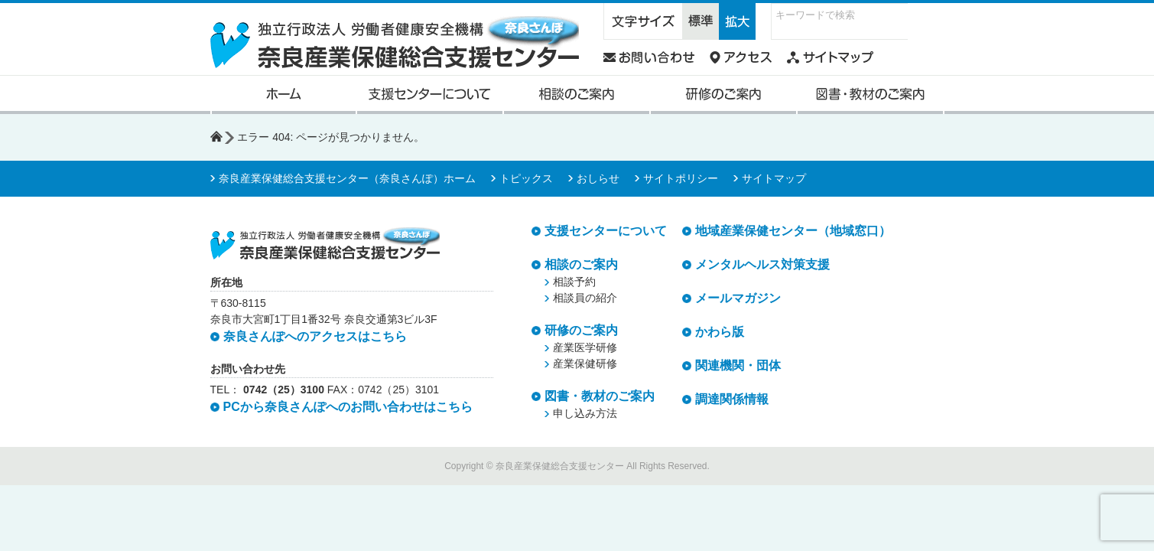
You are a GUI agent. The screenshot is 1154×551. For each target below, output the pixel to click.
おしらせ (598, 178)
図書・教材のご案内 (870, 95)
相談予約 (574, 282)
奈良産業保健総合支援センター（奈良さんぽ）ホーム (347, 178)
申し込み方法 (585, 413)
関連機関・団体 (738, 365)
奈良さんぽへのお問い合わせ (648, 57)
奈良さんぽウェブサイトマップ (830, 57)
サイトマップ (774, 178)
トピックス (526, 178)
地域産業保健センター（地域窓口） (793, 230)
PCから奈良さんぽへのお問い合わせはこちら (348, 406)
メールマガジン (738, 298)
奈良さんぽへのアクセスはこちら (315, 336)
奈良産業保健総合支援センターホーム (284, 95)
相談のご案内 (576, 95)
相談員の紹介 (585, 298)
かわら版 (719, 331)
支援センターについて (429, 95)
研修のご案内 (723, 95)
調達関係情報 (732, 399)
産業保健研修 (585, 363)
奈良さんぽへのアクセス (741, 57)
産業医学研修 (585, 347)
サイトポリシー (680, 178)
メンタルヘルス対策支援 (762, 264)
